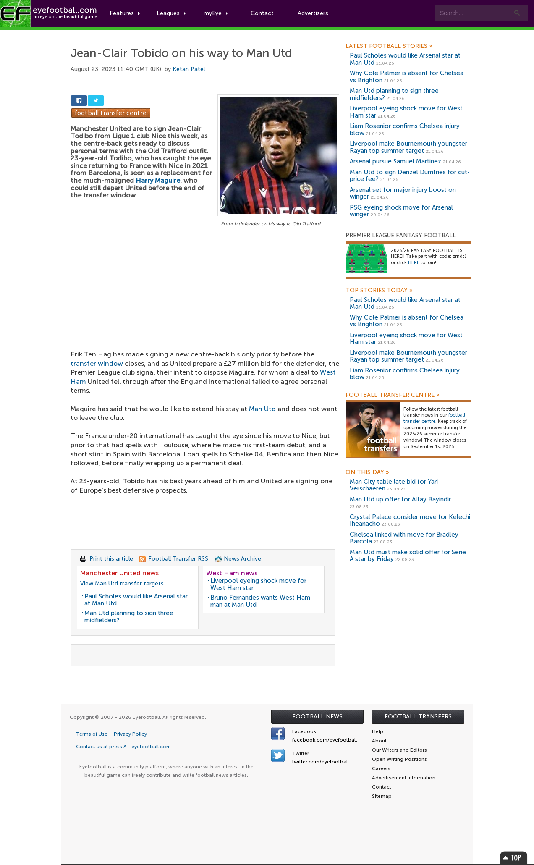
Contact (262, 13)
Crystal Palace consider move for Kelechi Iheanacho (410, 520)
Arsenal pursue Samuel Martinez (395, 161)
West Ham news (231, 573)
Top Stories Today (379, 290)
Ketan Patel (189, 69)
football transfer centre (434, 418)
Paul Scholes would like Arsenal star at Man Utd (136, 599)
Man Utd (262, 409)
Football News (317, 716)
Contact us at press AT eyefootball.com (123, 746)
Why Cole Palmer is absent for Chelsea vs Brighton (406, 76)
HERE (413, 262)
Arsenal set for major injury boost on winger (403, 193)
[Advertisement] (205, 291)
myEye (216, 13)
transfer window (97, 363)
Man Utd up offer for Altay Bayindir (400, 499)
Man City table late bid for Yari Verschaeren (394, 485)
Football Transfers (418, 716)
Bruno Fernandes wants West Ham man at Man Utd (260, 601)
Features (125, 13)
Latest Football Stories (389, 46)
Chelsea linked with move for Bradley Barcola (404, 538)
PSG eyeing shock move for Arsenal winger (401, 211)
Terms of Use (91, 734)
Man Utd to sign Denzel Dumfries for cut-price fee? (410, 175)
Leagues (171, 13)
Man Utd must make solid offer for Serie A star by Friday (408, 555)
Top (514, 857)
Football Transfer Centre (393, 395)
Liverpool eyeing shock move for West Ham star (258, 584)
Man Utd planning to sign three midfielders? (128, 616)
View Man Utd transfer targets (122, 583)
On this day (367, 472)
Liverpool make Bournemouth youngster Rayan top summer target (408, 147)
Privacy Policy (130, 734)
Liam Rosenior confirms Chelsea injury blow (405, 129)
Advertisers (313, 13)
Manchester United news (119, 573)
